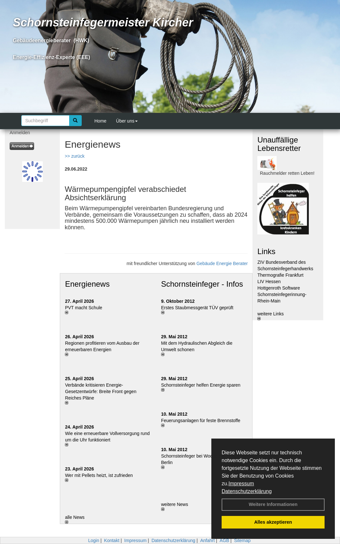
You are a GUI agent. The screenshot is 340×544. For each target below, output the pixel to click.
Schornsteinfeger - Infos (202, 284)
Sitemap (242, 540)
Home (100, 121)
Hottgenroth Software (278, 288)
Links (266, 251)
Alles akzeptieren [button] (273, 522)
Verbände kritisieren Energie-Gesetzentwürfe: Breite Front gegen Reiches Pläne (100, 391)
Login (93, 540)
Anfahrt (207, 540)
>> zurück (74, 156)
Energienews (87, 284)
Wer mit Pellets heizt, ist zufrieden (99, 475)
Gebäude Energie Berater (222, 263)
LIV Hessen (268, 281)
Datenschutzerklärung (247, 491)
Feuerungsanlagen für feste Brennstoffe (200, 420)
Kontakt (111, 540)
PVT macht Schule (83, 307)
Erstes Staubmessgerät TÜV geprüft (197, 307)
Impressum (241, 483)
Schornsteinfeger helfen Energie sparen (201, 385)
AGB (224, 540)
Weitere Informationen (273, 504)
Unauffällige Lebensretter (279, 144)
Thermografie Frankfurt (280, 275)
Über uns (127, 121)
